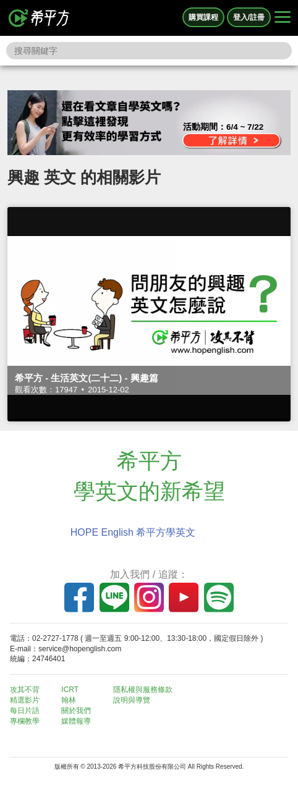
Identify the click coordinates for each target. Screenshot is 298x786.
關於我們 (76, 710)
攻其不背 (25, 689)
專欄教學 (25, 721)
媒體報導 (76, 721)
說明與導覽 (131, 700)
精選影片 (25, 700)
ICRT (70, 689)
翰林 (68, 700)
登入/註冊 (249, 17)
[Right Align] (283, 18)
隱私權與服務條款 (142, 689)
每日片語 (25, 710)
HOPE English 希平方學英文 (133, 532)
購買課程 (203, 17)
